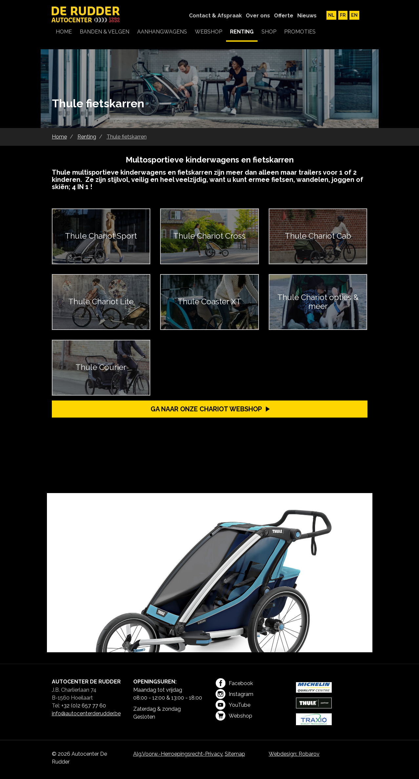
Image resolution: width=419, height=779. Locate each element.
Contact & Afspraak (215, 15)
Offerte (283, 15)
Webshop (234, 716)
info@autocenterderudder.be (86, 713)
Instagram (234, 694)
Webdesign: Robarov (294, 754)
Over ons (258, 15)
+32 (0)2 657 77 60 (83, 706)
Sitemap (235, 754)
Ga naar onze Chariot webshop (206, 409)
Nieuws (307, 15)
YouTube (233, 705)
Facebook (234, 683)
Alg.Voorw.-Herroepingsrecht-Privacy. (178, 754)
